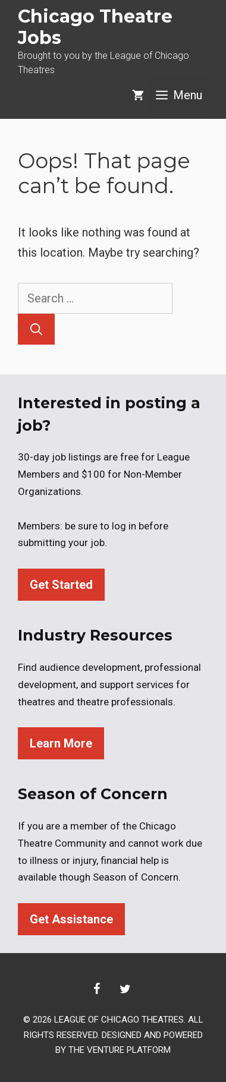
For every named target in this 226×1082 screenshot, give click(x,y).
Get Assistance (71, 919)
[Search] (36, 329)
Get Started (61, 585)
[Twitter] (125, 989)
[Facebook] (96, 989)
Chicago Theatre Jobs (95, 27)
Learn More (61, 743)
